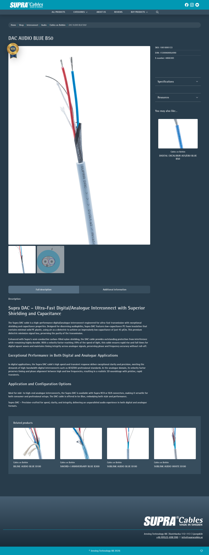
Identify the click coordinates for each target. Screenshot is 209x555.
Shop (21, 25)
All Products (58, 12)
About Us (101, 12)
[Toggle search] (157, 12)
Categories (79, 12)
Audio (44, 25)
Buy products (138, 12)
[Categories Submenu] (87, 12)
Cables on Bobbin (57, 25)
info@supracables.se (192, 537)
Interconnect (32, 25)
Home (13, 25)
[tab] (43, 289)
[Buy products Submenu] (148, 12)
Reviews (118, 12)
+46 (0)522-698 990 (167, 537)
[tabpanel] (79, 352)
